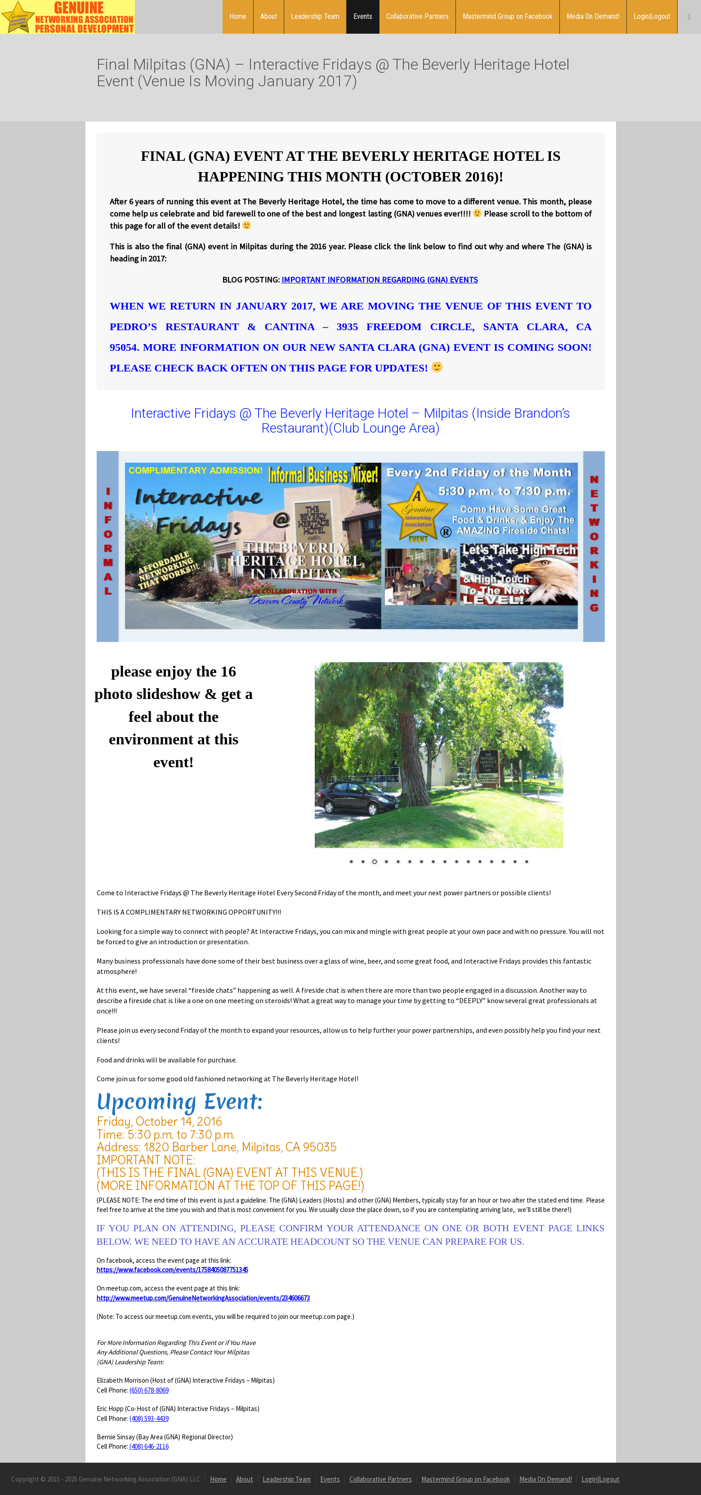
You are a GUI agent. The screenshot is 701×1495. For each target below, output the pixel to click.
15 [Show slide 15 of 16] (515, 862)
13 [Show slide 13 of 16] (491, 862)
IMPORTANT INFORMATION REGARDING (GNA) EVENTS (379, 279)
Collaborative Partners (417, 16)
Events (362, 16)
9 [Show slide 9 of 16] (445, 862)
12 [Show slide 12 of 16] (480, 862)
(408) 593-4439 (149, 1418)
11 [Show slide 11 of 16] (468, 862)
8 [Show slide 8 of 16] (433, 862)
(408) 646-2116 (149, 1446)
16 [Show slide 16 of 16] (526, 862)
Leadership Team (315, 16)
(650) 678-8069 (149, 1390)
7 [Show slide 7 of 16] (421, 862)
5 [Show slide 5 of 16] (398, 862)
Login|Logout (652, 16)
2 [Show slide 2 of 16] (363, 862)
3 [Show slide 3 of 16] (375, 862)
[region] (439, 769)
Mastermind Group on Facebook (508, 16)
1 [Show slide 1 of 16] (351, 862)
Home (237, 16)
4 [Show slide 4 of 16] (386, 862)
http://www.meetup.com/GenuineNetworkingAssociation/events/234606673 (203, 1298)
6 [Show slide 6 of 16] (410, 862)
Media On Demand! (593, 16)
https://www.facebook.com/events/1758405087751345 (172, 1269)
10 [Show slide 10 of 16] (456, 862)
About (268, 16)
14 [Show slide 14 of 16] (503, 862)
